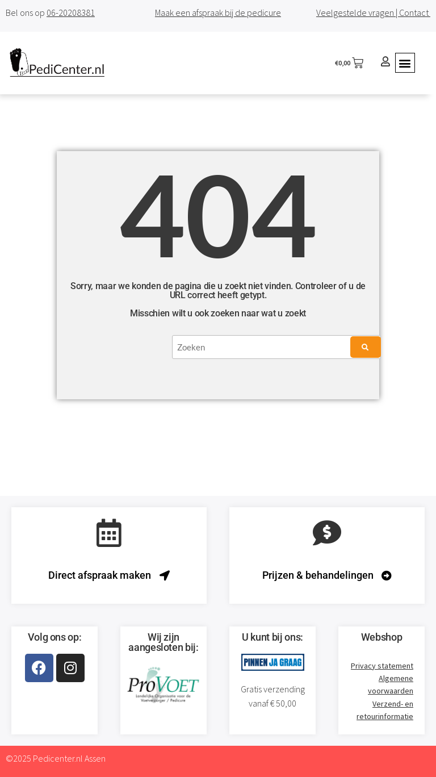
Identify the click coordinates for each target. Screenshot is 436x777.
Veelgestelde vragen (355, 12)
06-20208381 (71, 12)
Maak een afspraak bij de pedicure (218, 12)
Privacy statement (382, 666)
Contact (414, 12)
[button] (405, 63)
